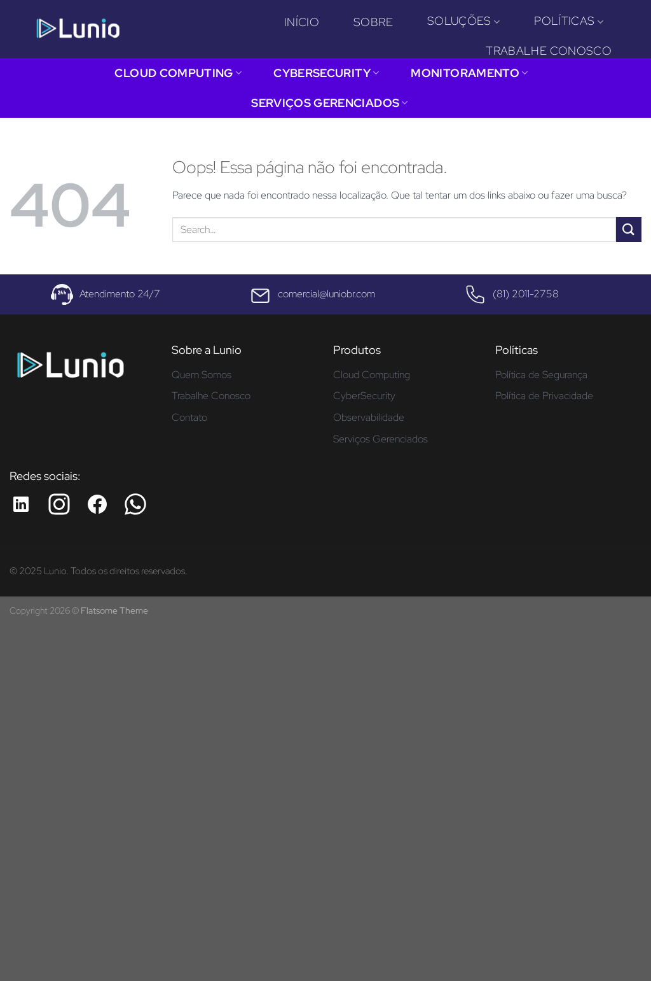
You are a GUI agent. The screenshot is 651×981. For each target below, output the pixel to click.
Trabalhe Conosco (549, 50)
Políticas (568, 20)
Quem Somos (201, 374)
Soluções (463, 20)
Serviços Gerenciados (329, 102)
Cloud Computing (178, 73)
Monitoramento (469, 73)
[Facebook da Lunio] (97, 504)
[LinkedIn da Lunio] (21, 504)
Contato (189, 417)
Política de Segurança (541, 374)
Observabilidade (368, 417)
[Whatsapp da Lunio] (135, 504)
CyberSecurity (326, 73)
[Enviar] (628, 229)
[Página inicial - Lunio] (70, 369)
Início (301, 22)
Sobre (373, 22)
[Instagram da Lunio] (59, 504)
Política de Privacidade (544, 395)
